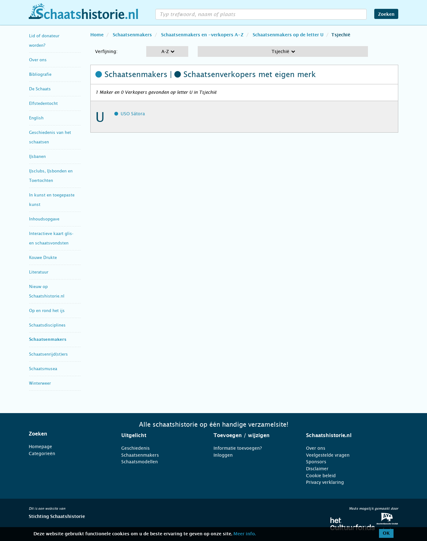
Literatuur (38, 272)
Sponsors (316, 461)
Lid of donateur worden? (44, 40)
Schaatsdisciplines (47, 325)
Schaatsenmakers (47, 340)
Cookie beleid (321, 475)
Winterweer (40, 383)
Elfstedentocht (43, 103)
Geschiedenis (135, 448)
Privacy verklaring (325, 482)
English (36, 118)
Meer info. (244, 534)
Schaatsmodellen (139, 461)
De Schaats (40, 89)
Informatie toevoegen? (237, 448)
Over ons (38, 59)
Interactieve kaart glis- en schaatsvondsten (51, 238)
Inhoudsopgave (44, 219)
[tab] (67, 434)
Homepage (40, 446)
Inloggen (223, 455)
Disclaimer (317, 468)
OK (386, 533)
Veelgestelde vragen (328, 455)
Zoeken (386, 14)
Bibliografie (40, 74)
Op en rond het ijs (47, 310)
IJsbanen (37, 156)
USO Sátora (133, 113)
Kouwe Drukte (43, 257)
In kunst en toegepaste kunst (52, 200)
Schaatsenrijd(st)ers (48, 354)
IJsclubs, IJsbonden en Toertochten (51, 176)
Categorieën (42, 453)
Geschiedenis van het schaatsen (50, 137)
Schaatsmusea (43, 368)
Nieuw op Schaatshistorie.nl (46, 291)
